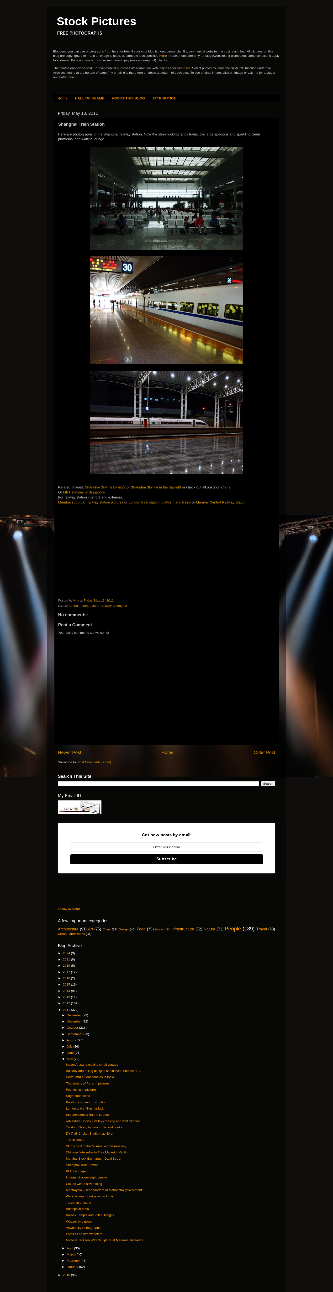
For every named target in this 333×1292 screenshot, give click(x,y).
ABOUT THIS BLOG (128, 98)
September (75, 1034)
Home (63, 98)
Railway (105, 605)
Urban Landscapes (71, 934)
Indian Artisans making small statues (92, 1064)
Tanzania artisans (78, 1202)
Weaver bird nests (79, 1221)
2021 (67, 959)
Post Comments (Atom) (94, 762)
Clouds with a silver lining (84, 1184)
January (73, 1267)
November (75, 1021)
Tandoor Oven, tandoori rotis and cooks (94, 1127)
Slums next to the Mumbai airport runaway (96, 1146)
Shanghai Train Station (82, 1165)
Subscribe (166, 859)
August (72, 1040)
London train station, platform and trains (159, 502)
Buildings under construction (86, 1102)
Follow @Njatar (69, 909)
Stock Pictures (96, 21)
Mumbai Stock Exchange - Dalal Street (93, 1158)
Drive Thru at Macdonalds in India (90, 1077)
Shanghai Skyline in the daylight (156, 487)
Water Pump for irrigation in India (89, 1196)
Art (90, 929)
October (73, 1027)
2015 (67, 984)
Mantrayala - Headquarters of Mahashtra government (104, 1190)
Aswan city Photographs (83, 1228)
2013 (67, 997)
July (70, 1046)
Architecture (68, 929)
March (72, 1254)
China (226, 487)
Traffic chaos (75, 1140)
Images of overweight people (86, 1177)
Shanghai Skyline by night (106, 487)
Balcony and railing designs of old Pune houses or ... (103, 1071)
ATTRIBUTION (164, 98)
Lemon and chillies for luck (85, 1108)
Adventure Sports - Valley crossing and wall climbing (103, 1121)
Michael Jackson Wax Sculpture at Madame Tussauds (104, 1240)
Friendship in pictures (81, 1089)
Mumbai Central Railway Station (221, 502)
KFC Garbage (76, 1171)
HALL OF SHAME (89, 98)
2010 (67, 1275)
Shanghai (120, 605)
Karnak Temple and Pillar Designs (90, 1215)
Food (141, 929)
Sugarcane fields (78, 1096)
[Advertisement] (94, 544)
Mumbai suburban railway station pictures (90, 502)
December (75, 1015)
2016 (67, 978)
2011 (67, 1010)
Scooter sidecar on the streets (87, 1114)
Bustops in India (77, 1209)
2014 (67, 991)
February (74, 1260)
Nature (209, 929)
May (70, 1059)
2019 (67, 965)
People (233, 929)
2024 (67, 953)
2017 (67, 972)
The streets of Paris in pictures (87, 1083)
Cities (107, 929)
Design (124, 929)
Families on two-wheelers (84, 1234)
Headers (160, 929)
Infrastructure (89, 605)
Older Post (264, 752)
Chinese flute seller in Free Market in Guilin (96, 1152)
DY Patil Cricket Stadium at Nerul (89, 1133)
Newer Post (69, 752)
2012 (67, 1003)
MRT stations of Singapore (84, 492)
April (70, 1248)
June (71, 1052)
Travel (261, 929)
